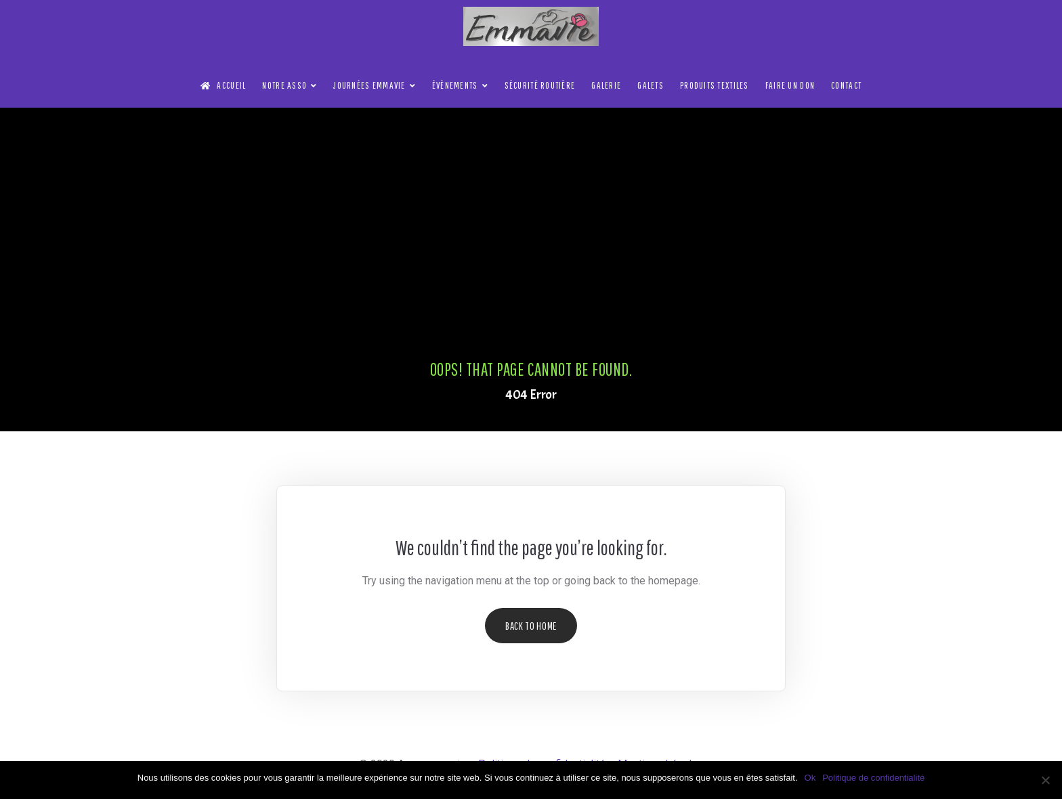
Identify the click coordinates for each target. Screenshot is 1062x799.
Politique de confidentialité (873, 778)
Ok (810, 778)
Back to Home (531, 626)
